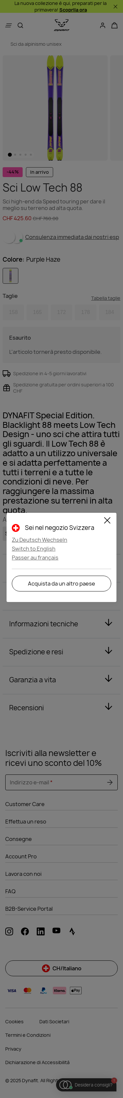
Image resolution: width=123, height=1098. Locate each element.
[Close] (107, 521)
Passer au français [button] (35, 557)
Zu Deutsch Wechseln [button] (39, 539)
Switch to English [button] (33, 548)
